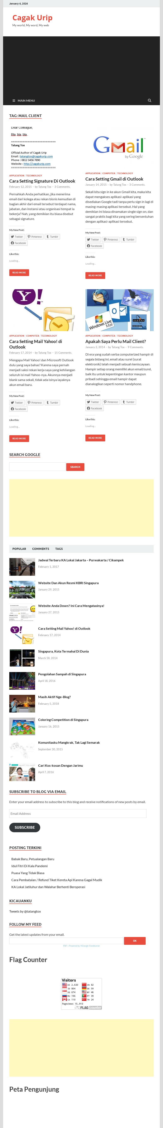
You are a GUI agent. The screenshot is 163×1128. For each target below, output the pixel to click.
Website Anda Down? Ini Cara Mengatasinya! (71, 606)
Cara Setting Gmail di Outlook (114, 178)
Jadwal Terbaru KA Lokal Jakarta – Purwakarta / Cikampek (81, 560)
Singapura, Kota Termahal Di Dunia (63, 651)
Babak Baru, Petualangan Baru (32, 859)
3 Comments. (62, 186)
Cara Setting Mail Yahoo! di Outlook (64, 628)
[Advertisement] (81, 65)
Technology (34, 175)
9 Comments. (136, 347)
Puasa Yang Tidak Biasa (27, 873)
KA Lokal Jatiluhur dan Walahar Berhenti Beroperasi (48, 887)
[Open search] (149, 100)
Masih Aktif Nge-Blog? (54, 697)
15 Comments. (63, 352)
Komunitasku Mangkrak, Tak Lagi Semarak (69, 742)
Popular (19, 548)
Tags (59, 548)
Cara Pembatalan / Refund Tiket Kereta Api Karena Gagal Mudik (56, 880)
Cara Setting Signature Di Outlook (42, 180)
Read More (17, 271)
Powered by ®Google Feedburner (84, 946)
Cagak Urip (32, 18)
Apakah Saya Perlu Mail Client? (115, 341)
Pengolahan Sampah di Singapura (62, 674)
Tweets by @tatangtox (25, 911)
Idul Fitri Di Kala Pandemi (29, 866)
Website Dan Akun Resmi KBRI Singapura (68, 583)
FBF (65, 946)
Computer (108, 173)
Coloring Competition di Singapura (63, 720)
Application (16, 175)
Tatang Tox (44, 186)
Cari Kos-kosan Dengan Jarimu (60, 765)
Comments (40, 548)
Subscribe (25, 827)
